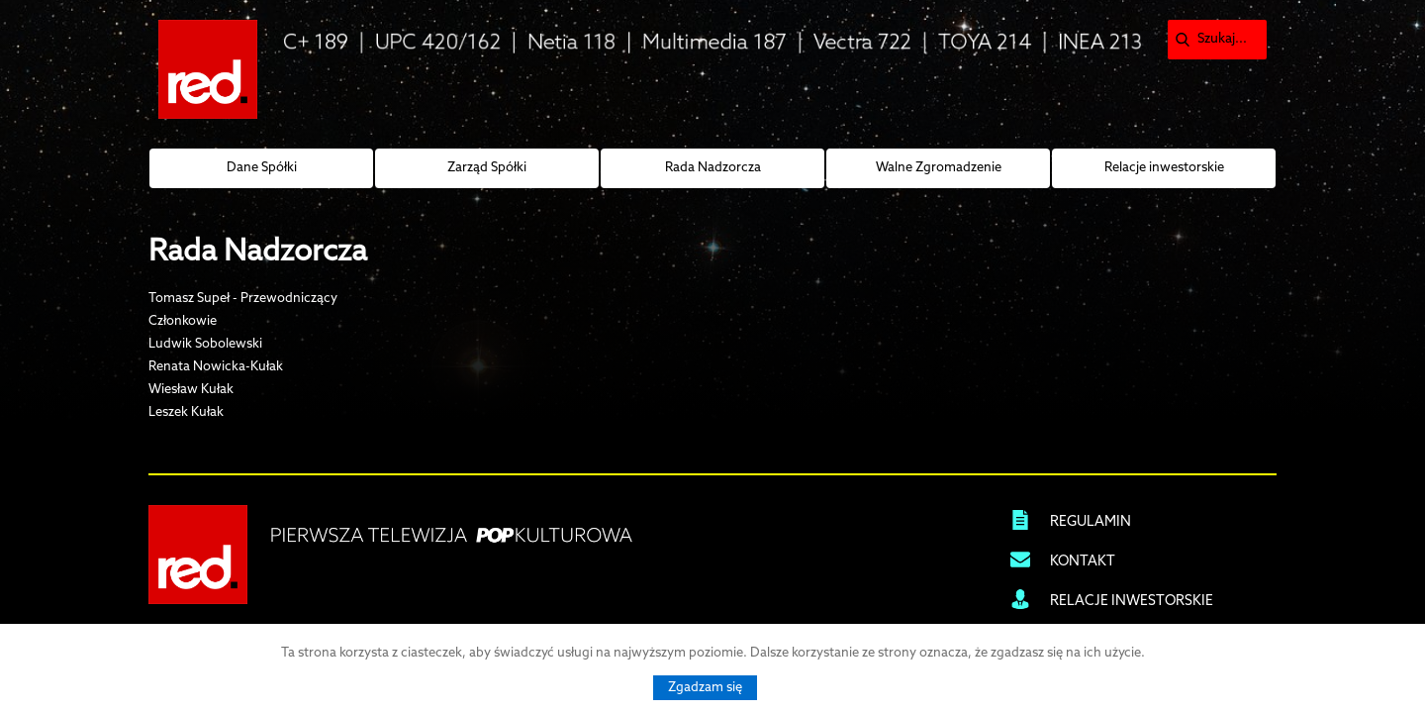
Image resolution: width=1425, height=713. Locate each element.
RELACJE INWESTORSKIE (1131, 601)
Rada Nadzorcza (713, 167)
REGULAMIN (1090, 522)
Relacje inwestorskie (1164, 167)
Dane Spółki (262, 167)
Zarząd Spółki (486, 167)
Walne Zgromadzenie (938, 167)
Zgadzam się (705, 687)
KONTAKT (1082, 562)
